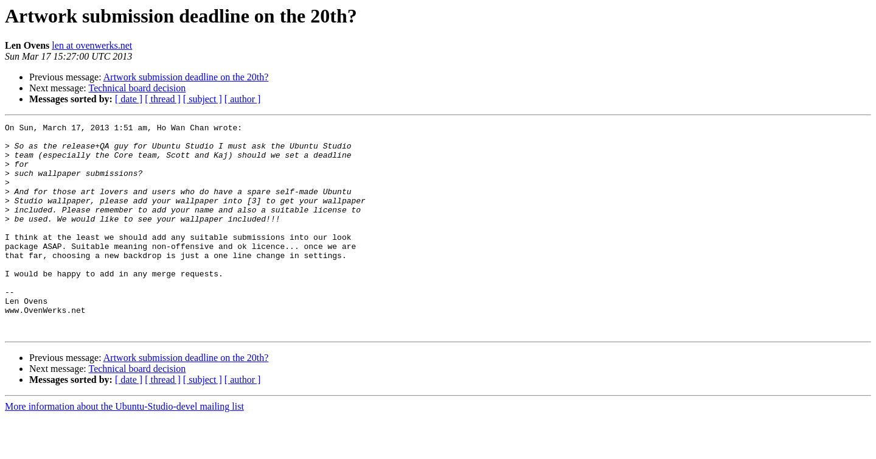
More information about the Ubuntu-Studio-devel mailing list (124, 448)
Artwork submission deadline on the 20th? (186, 77)
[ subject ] (202, 99)
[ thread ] (163, 99)
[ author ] (242, 99)
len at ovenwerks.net (92, 45)
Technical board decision (137, 88)
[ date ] (128, 99)
